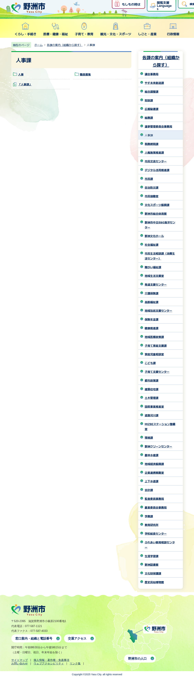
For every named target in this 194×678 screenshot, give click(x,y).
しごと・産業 (147, 29)
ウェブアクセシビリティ (49, 663)
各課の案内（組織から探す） (65, 45)
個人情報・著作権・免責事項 (51, 660)
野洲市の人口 (137, 658)
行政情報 (173, 29)
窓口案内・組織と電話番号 (33, 638)
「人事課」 (25, 84)
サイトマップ (19, 660)
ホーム (38, 45)
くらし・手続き (25, 29)
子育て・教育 (84, 29)
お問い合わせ (19, 663)
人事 (21, 74)
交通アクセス (77, 638)
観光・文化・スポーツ (115, 29)
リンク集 (75, 663)
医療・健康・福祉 (55, 29)
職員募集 (85, 74)
